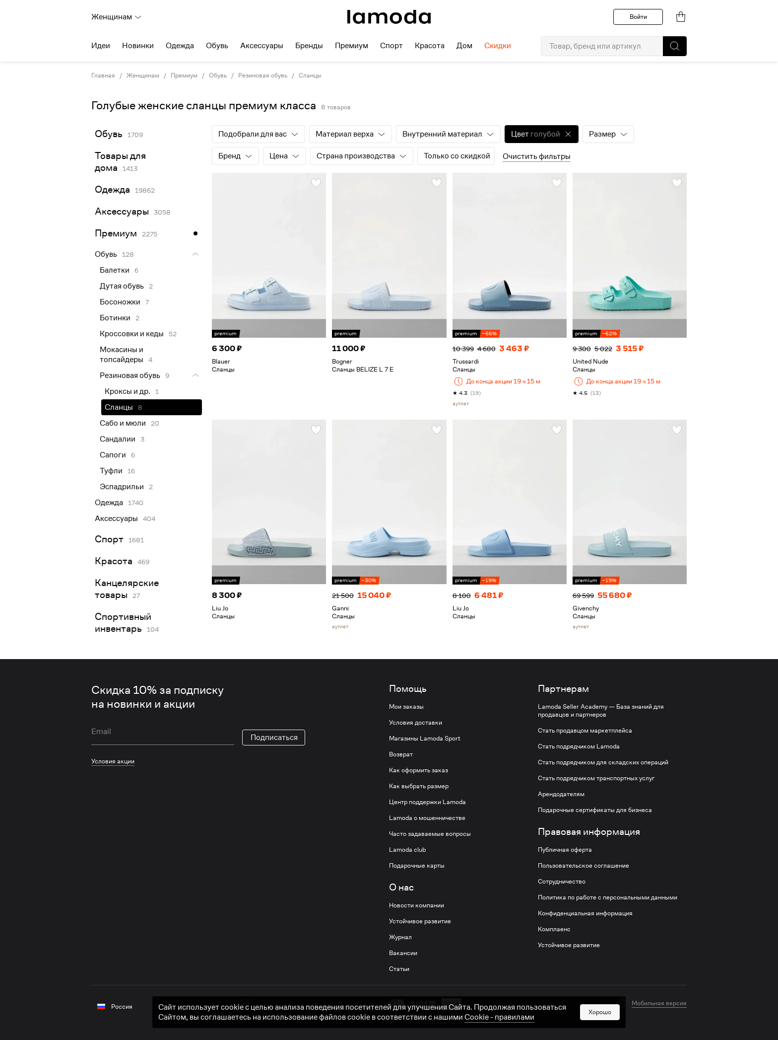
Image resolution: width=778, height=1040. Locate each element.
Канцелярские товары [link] (127, 588)
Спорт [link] (109, 539)
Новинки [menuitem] (138, 46)
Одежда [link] (112, 189)
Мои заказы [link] (406, 707)
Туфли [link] (111, 471)
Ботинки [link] (115, 318)
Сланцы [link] (310, 75)
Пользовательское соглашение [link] (583, 866)
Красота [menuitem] (430, 46)
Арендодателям (561, 794)
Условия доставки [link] (415, 723)
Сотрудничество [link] (561, 882)
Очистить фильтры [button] (537, 156)
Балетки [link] (115, 270)
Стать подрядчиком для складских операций (603, 762)
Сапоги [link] (113, 455)
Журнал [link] (400, 937)
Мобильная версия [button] (659, 1003)
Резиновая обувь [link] (262, 75)
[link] (389, 17)
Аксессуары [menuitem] (261, 46)
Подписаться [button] (274, 738)
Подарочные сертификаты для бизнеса (595, 810)
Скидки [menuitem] (497, 46)
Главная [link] (103, 75)
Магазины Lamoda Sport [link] (424, 739)
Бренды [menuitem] (309, 46)
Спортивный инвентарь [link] (123, 622)
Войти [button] (638, 16)
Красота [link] (113, 561)
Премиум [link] (184, 75)
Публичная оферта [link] (565, 850)
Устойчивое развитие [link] (420, 921)
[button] (675, 46)
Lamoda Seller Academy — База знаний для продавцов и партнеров (601, 711)
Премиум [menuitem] (351, 46)
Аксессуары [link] (122, 211)
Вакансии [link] (403, 953)
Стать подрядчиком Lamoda (579, 746)
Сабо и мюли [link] (123, 423)
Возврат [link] (401, 754)
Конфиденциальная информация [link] (585, 913)
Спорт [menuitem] (391, 46)
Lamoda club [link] (407, 850)
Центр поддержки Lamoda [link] (427, 802)
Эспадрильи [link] (122, 487)
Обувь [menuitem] (217, 46)
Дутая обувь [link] (122, 286)
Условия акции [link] (112, 761)
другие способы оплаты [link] (453, 1019)
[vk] (246, 1005)
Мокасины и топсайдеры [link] (121, 355)
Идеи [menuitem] (100, 46)
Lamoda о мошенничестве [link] (427, 818)
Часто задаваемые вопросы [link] (430, 834)
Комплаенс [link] (554, 929)
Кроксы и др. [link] (127, 391)
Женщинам (116, 17)
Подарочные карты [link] (417, 866)
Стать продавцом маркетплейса (585, 731)
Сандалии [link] (117, 439)
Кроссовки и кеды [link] (132, 334)
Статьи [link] (399, 969)
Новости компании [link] (416, 905)
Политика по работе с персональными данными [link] (607, 897)
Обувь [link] (218, 75)
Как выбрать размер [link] (419, 786)
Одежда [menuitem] (180, 46)
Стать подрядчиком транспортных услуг (596, 778)
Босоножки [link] (120, 302)
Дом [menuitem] (464, 46)
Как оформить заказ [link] (418, 770)
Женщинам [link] (143, 75)
